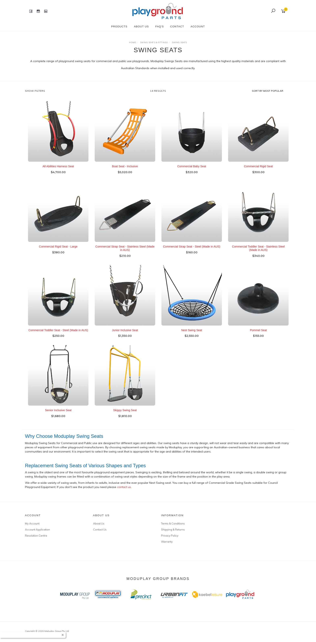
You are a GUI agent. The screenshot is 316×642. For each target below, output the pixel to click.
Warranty (167, 541)
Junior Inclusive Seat (125, 335)
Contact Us (100, 529)
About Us (141, 26)
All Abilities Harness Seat (58, 166)
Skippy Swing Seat (125, 415)
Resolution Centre (36, 535)
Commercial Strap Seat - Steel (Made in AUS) (191, 252)
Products (119, 26)
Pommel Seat (258, 335)
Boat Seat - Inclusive (125, 166)
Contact (177, 26)
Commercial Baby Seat (191, 166)
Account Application (37, 529)
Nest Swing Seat (191, 335)
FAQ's (159, 26)
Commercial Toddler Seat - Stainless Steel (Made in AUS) (258, 253)
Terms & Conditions (173, 523)
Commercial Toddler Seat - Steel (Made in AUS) (58, 335)
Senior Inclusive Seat (58, 415)
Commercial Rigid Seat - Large (58, 252)
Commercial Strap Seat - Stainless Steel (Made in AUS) (124, 253)
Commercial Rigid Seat (258, 166)
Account (197, 26)
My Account (32, 523)
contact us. (124, 487)
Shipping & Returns (173, 529)
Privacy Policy (169, 535)
